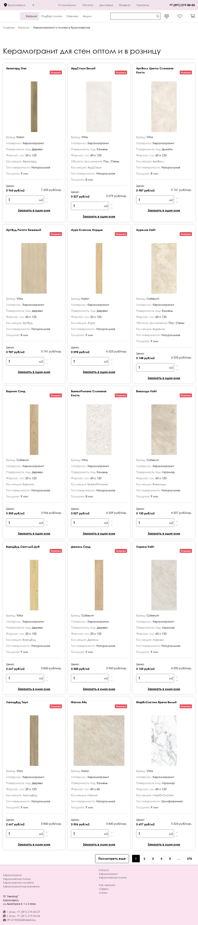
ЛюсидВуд (30, 795)
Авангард (29, 161)
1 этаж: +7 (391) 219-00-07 (21, 911)
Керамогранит (12, 875)
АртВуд (27, 323)
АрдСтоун (94, 167)
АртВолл (158, 161)
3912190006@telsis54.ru (19, 920)
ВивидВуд (29, 639)
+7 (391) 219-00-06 (182, 5)
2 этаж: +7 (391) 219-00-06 (21, 916)
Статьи (103, 892)
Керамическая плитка (17, 879)
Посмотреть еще (112, 858)
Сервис (104, 888)
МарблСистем (163, 795)
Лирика (158, 639)
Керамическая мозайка (18, 882)
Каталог (104, 870)
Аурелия (159, 329)
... (179, 858)
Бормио (28, 484)
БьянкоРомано (97, 484)
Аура (91, 323)
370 (189, 858)
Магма (92, 795)
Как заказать (107, 885)
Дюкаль (92, 639)
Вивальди (159, 484)
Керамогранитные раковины (21, 886)
